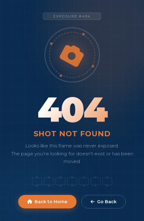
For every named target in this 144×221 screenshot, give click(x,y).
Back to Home (47, 201)
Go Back (104, 201)
